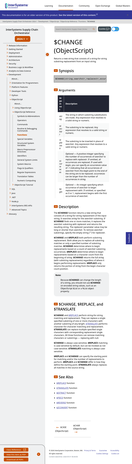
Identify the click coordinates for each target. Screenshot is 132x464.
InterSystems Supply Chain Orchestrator (22, 31)
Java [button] (13, 193)
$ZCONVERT (62, 407)
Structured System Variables (25, 144)
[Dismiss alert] (127, 15)
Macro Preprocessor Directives (26, 150)
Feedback (129, 237)
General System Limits (27, 160)
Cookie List (115, 454)
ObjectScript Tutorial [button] (23, 184)
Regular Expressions (26, 172)
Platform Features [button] (20, 87)
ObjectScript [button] (17, 99)
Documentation (66, 6)
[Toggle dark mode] (115, 29)
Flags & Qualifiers (25, 168)
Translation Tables (25, 176)
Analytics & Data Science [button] (20, 71)
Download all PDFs (15, 459)
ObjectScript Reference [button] (24, 112)
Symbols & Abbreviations (28, 116)
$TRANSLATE (92, 323)
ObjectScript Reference (69, 21)
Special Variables (24, 139)
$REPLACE (73, 315)
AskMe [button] (105, 28)
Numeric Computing (26, 180)
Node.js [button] (15, 201)
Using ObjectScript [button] (22, 107)
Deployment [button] (14, 52)
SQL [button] (13, 189)
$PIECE (59, 397)
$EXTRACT (61, 393)
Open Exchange (102, 6)
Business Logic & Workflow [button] (21, 67)
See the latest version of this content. (78, 15)
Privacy (86, 450)
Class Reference (16, 450)
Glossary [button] (13, 214)
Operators (22, 120)
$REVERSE (61, 402)
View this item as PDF (16, 455)
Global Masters (123, 6)
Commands (22, 124)
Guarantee (103, 450)
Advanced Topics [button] (19, 209)
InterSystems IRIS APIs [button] (22, 205)
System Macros (24, 164)
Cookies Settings (102, 454)
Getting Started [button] (16, 49)
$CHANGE (91, 21)
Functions (82, 21)
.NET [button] (14, 197)
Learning (49, 6)
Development (43, 21)
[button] (56, 70)
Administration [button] (15, 56)
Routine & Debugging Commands (27, 129)
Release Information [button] (18, 45)
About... (15, 78)
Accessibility (114, 450)
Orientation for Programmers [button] (25, 83)
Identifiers (22, 155)
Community (84, 6)
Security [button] (12, 63)
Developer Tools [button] (19, 91)
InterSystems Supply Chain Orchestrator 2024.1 (20, 21)
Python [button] (15, 95)
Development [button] (15, 74)
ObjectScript (54, 21)
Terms (93, 450)
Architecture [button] (14, 60)
